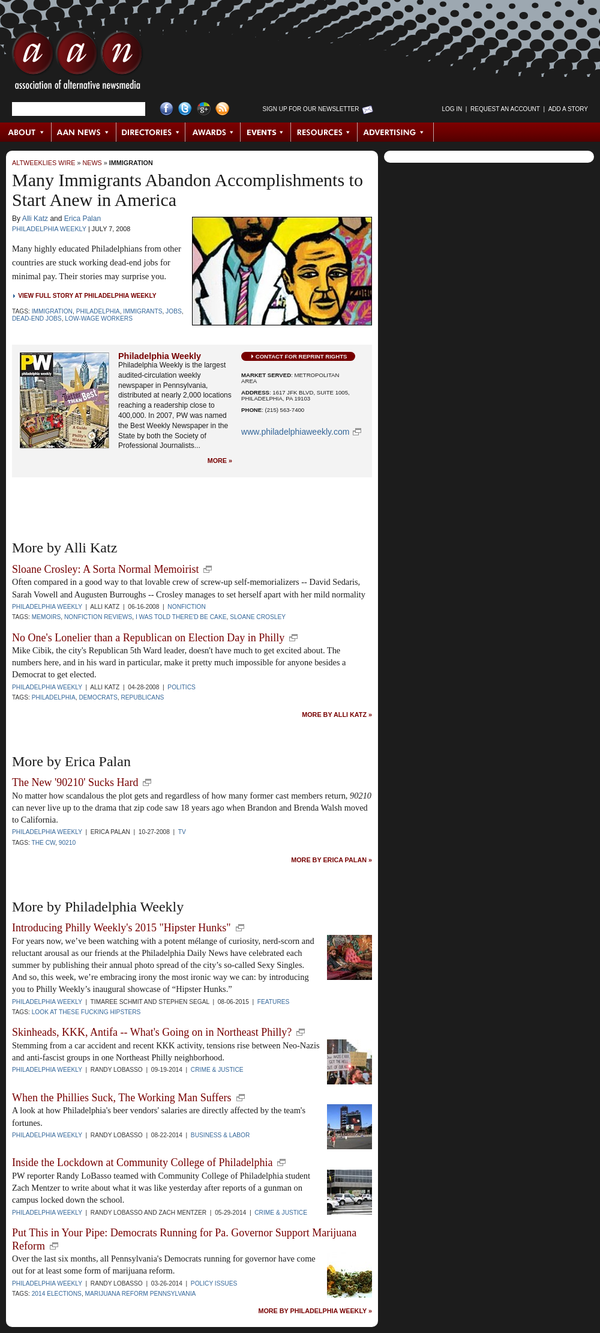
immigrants (142, 311)
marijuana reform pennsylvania (140, 1293)
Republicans (142, 697)
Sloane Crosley (258, 617)
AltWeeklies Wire (43, 162)
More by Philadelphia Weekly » (315, 1311)
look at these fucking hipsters (86, 1012)
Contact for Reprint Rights (301, 356)
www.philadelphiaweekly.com (295, 432)
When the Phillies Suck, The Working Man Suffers (122, 1098)
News (91, 162)
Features (273, 1002)
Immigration (131, 162)
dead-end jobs (37, 318)
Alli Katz (35, 218)
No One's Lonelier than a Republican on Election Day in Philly (148, 638)
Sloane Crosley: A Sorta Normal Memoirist (105, 569)
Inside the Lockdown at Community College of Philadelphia (142, 1162)
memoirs (46, 617)
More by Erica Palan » (331, 860)
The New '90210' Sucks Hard (75, 782)
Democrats (98, 697)
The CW (43, 842)
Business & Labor (220, 1135)
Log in (452, 109)
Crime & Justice (217, 1069)
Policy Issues (214, 1283)
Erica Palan (82, 218)
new (208, 569)
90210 (67, 842)
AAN (77, 63)
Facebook (166, 109)
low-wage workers (99, 318)
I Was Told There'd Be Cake (181, 617)
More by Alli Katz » (337, 715)
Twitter (185, 109)
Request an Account (505, 109)
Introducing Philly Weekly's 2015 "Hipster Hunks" (121, 928)
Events (266, 132)
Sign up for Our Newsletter (311, 109)
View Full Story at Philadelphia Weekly (87, 295)
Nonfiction (186, 606)
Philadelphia (98, 311)
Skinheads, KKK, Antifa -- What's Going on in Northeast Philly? (152, 1032)
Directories (150, 132)
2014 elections (57, 1293)
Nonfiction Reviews (98, 617)
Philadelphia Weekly (49, 228)
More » (220, 461)
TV (182, 832)
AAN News (84, 132)
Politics (181, 687)
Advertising (395, 132)
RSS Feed (222, 109)
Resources (324, 132)
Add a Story (568, 109)
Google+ (204, 109)
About (26, 132)
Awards (213, 132)
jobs (174, 311)
